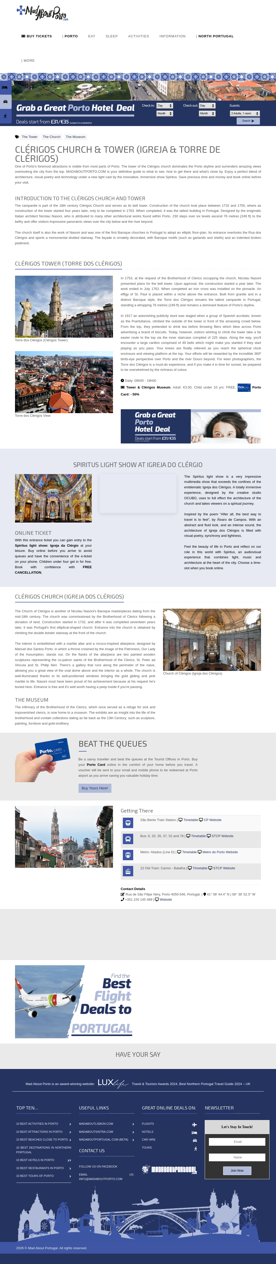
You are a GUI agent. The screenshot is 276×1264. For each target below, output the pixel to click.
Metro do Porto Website (220, 852)
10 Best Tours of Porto (35, 1175)
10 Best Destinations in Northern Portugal (44, 1150)
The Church (51, 137)
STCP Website (222, 836)
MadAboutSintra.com (96, 1131)
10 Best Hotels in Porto (35, 1160)
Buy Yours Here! (95, 788)
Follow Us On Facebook (98, 1166)
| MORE (28, 60)
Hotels (147, 1131)
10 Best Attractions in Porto (39, 1131)
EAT (91, 36)
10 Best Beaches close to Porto (42, 1139)
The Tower (29, 137)
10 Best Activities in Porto (37, 1123)
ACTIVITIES (138, 36)
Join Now (237, 1170)
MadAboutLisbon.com (96, 1123)
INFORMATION (173, 36)
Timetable (190, 820)
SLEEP (112, 36)
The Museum (75, 137)
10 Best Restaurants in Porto (40, 1168)
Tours (147, 1147)
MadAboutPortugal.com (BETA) (103, 1139)
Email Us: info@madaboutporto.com (106, 1177)
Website (166, 899)
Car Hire (149, 1139)
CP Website (213, 820)
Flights (148, 1123)
